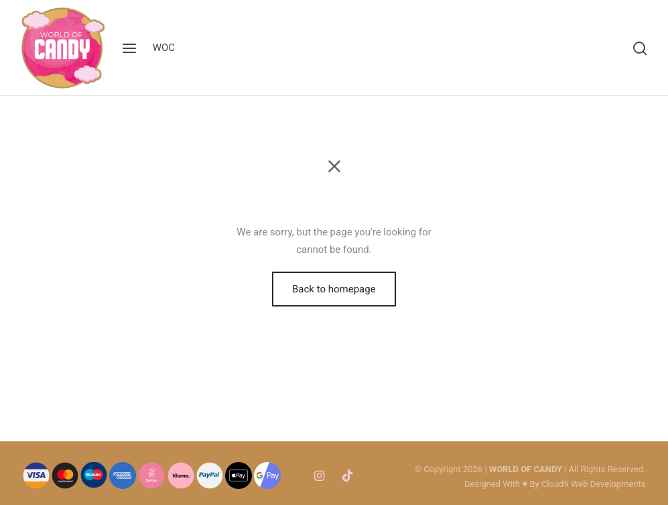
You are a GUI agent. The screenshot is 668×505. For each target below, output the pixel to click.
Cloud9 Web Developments (593, 484)
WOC (164, 48)
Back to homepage (334, 289)
